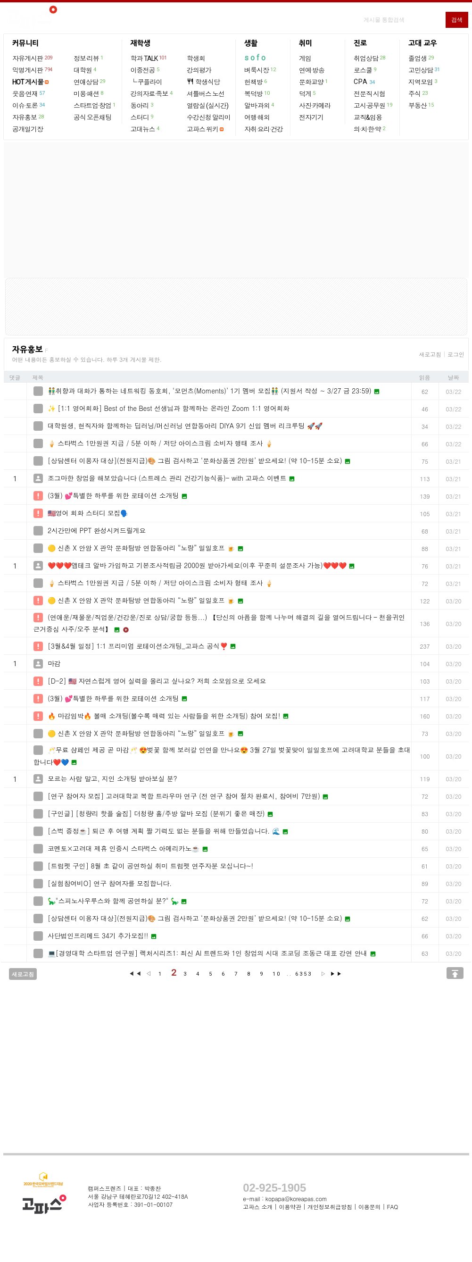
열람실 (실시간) (207, 105)
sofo (255, 57)
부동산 (421, 105)
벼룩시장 (260, 70)
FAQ (392, 1207)
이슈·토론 (28, 105)
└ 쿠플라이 (146, 82)
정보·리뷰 (89, 58)
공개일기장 (27, 129)
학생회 (196, 58)
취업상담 (370, 58)
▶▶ (336, 974)
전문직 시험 (369, 94)
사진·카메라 (315, 105)
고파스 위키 (202, 129)
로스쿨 (365, 70)
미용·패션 (89, 93)
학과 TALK (149, 58)
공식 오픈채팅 (92, 117)
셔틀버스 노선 (205, 94)
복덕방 (257, 93)
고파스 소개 (258, 1207)
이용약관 (290, 1207)
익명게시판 (32, 70)
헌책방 (256, 81)
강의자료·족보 (152, 93)
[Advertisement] (236, 210)
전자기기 (311, 117)
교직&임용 (368, 117)
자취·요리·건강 (263, 129)
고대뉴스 (145, 129)
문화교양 (314, 81)
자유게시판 (32, 58)
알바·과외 (259, 105)
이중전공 (145, 70)
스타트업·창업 (95, 105)
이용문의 (369, 1207)
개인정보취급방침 (329, 1207)
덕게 (307, 93)
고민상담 (424, 70)
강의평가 (199, 70)
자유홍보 (28, 117)
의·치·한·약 (370, 129)
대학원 (85, 70)
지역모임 (423, 81)
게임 (305, 58)
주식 (418, 93)
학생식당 (203, 82)
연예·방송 (311, 70)
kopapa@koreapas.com (296, 1199)
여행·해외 (257, 117)
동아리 (142, 105)
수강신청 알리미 (209, 117)
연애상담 (90, 81)
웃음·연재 (28, 93)
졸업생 (421, 58)
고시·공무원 (373, 105)
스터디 (142, 117)
